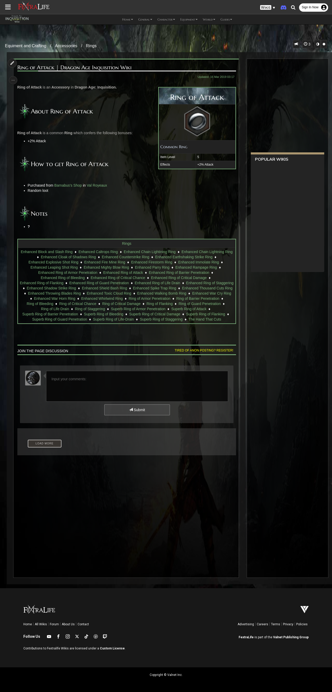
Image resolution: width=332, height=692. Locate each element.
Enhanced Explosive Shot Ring (53, 262)
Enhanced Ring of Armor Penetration (67, 272)
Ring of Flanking (40, 309)
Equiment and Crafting (25, 46)
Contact (83, 624)
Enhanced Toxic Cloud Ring (181, 293)
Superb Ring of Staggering (199, 319)
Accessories (66, 46)
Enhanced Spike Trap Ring (203, 288)
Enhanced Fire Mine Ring (104, 262)
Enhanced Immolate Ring (198, 262)
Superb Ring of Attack (44, 314)
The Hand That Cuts (126, 324)
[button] (268, 7)
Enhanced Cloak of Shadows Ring (68, 257)
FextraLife (246, 637)
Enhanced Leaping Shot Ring (54, 267)
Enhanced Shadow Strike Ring (100, 288)
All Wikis (41, 624)
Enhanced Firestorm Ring (151, 262)
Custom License (112, 648)
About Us (68, 624)
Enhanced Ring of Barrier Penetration (179, 272)
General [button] (145, 19)
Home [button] (127, 19)
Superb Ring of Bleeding (149, 314)
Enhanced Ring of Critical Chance (118, 278)
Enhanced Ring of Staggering (46, 288)
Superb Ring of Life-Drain (152, 319)
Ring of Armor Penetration (42, 304)
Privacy (288, 624)
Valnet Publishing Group (291, 637)
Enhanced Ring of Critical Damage (178, 278)
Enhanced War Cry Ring (103, 298)
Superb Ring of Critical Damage (200, 314)
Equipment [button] (189, 19)
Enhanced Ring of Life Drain (181, 283)
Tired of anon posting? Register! (202, 355)
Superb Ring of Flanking (45, 319)
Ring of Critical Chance (169, 304)
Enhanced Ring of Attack (123, 272)
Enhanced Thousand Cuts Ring (69, 293)
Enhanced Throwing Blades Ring (126, 293)
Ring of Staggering (156, 309)
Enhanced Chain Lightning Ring (206, 252)
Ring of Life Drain (121, 309)
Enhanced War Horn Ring (149, 298)
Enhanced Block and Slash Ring (46, 252)
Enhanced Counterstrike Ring (125, 257)
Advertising (246, 624)
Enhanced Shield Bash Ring (153, 288)
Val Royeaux (98, 185)
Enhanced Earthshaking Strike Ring (183, 257)
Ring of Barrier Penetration (90, 304)
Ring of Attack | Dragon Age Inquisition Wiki (75, 68)
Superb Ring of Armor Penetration (204, 309)
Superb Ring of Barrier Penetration (96, 314)
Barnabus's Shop (69, 185)
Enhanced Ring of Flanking (65, 283)
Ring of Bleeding (131, 304)
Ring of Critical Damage (212, 304)
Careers (262, 624)
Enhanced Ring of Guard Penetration (123, 283)
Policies (302, 624)
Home (27, 624)
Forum (54, 624)
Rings (91, 46)
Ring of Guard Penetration (80, 309)
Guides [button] (226, 19)
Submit (137, 415)
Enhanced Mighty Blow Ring (106, 267)
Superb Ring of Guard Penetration (98, 319)
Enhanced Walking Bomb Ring (53, 298)
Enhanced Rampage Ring (196, 267)
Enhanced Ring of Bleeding (62, 278)
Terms (275, 624)
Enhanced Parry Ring (152, 267)
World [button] (209, 19)
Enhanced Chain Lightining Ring (149, 252)
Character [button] (166, 19)
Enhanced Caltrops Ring (98, 252)
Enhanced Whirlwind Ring (197, 298)
